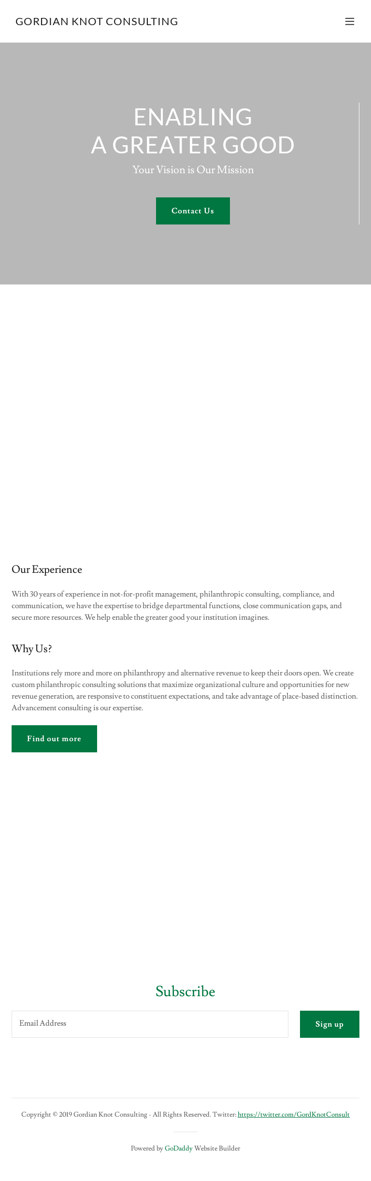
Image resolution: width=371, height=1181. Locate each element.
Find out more (54, 739)
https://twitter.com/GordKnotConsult (294, 1114)
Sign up (329, 1024)
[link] (96, 23)
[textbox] (150, 1024)
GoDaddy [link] (179, 1148)
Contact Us (192, 211)
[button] (349, 21)
